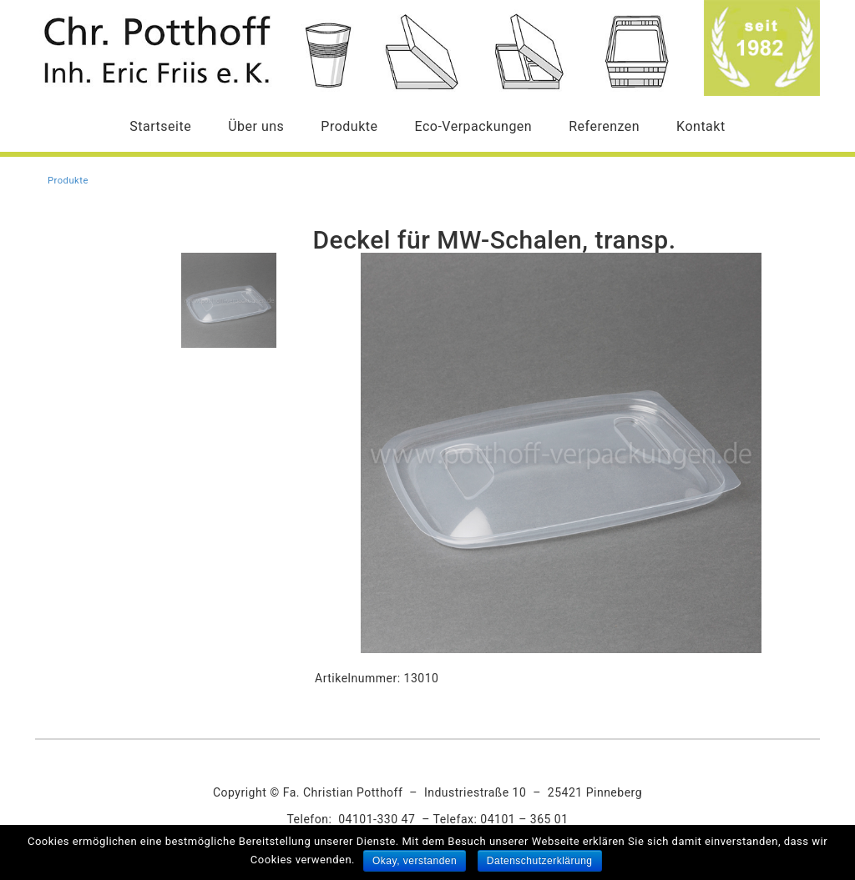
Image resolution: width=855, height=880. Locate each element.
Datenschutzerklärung (540, 861)
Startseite (160, 126)
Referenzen (604, 126)
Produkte (349, 126)
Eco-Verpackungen (473, 126)
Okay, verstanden (414, 861)
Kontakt (701, 126)
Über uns (256, 126)
